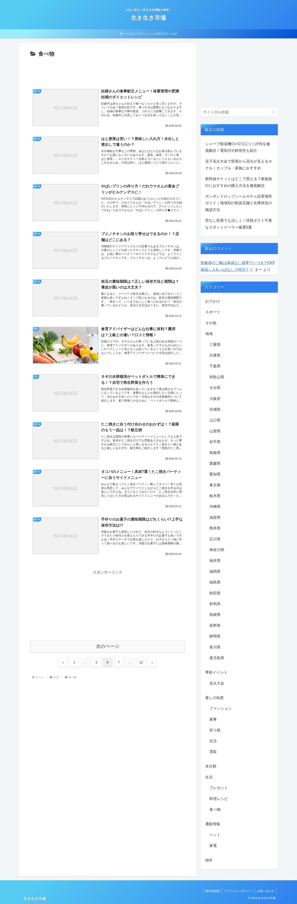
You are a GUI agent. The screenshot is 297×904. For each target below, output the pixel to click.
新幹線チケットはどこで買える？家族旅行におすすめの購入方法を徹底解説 (238, 182)
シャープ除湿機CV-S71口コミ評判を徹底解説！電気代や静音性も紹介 (237, 147)
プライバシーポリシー (238, 891)
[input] (239, 112)
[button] (273, 112)
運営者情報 (212, 891)
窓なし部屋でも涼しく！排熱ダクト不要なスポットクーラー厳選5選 (238, 223)
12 (141, 662)
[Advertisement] (107, 70)
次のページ (107, 646)
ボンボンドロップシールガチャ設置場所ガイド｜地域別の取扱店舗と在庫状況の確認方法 (238, 203)
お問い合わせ (265, 891)
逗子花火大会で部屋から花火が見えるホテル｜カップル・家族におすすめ (238, 164)
